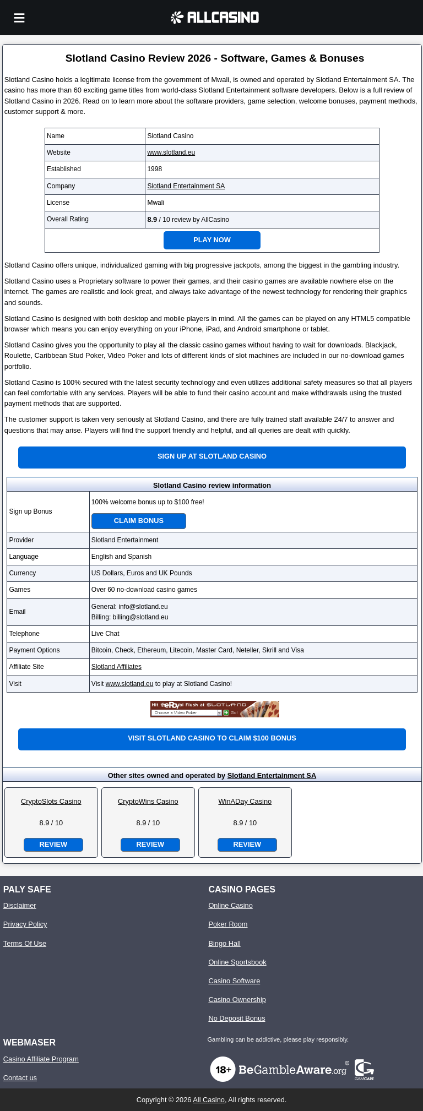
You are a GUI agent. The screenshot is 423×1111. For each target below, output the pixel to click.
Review (53, 844)
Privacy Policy (25, 924)
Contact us (20, 1078)
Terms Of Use (24, 943)
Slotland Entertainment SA (186, 186)
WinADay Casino (245, 801)
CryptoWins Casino (148, 801)
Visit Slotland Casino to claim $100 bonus (212, 738)
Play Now (212, 240)
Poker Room (227, 924)
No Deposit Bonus (236, 1018)
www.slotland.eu (171, 152)
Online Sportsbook (237, 962)
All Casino (209, 1100)
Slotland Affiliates (116, 667)
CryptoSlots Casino (51, 801)
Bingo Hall (224, 943)
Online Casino (230, 905)
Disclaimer (19, 905)
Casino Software (234, 981)
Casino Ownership (237, 999)
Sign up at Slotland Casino (212, 456)
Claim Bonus (139, 520)
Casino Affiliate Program (41, 1059)
